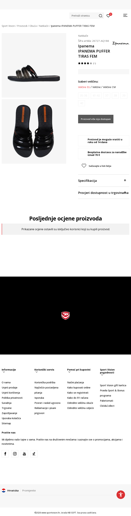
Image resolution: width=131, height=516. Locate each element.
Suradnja (6, 402)
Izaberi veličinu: (88, 81)
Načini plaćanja (75, 382)
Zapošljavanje (9, 413)
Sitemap (6, 423)
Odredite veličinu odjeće (80, 408)
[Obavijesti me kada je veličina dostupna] (83, 96)
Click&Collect (107, 405)
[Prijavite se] (108, 15)
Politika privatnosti (12, 397)
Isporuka (39, 397)
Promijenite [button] (29, 490)
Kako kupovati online (78, 387)
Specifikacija (102, 180)
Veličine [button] (96, 87)
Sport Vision (8, 25)
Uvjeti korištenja (11, 392)
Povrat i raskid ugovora (47, 402)
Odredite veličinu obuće (80, 402)
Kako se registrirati (77, 392)
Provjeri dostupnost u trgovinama (103, 192)
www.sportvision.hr (50, 512)
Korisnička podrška (44, 382)
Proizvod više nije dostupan (96, 119)
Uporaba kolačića (11, 418)
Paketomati (106, 400)
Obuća (33, 25)
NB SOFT (72, 512)
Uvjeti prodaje (9, 387)
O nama (6, 382)
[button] (87, 16)
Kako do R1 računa (77, 397)
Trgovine (7, 408)
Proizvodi (22, 25)
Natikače (44, 25)
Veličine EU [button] (84, 87)
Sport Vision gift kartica (113, 385)
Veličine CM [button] (109, 87)
